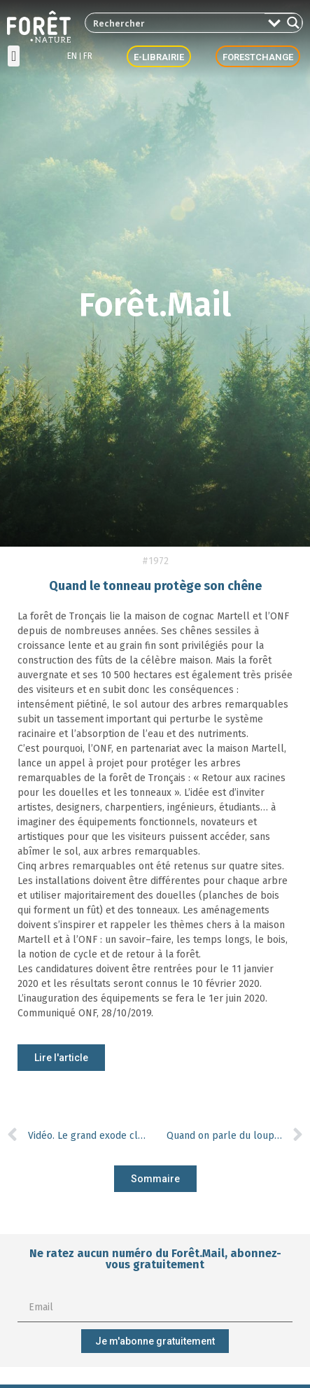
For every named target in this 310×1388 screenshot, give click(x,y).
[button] (14, 55)
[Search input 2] (175, 23)
